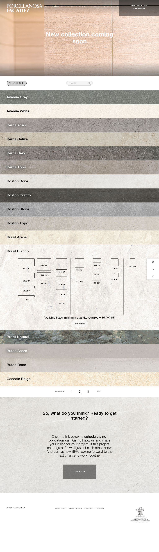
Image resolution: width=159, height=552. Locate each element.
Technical (83, 7)
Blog (116, 7)
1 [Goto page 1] (71, 391)
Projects (65, 7)
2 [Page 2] (79, 391)
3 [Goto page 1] (88, 391)
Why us (74, 7)
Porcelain (45, 7)
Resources (95, 7)
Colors (55, 7)
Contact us (107, 7)
